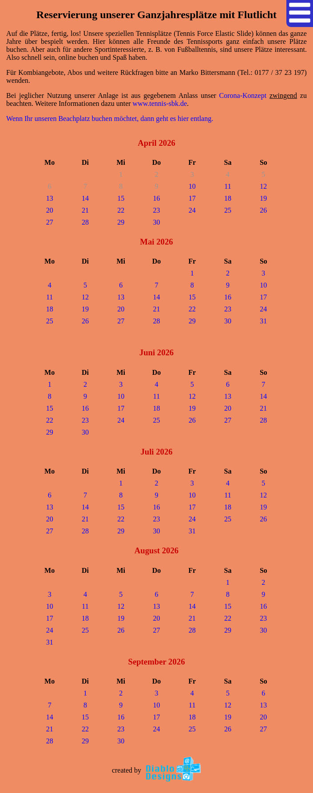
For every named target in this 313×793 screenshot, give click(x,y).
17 (192, 198)
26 (263, 210)
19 (263, 198)
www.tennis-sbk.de (160, 103)
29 (120, 222)
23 (156, 210)
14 (85, 198)
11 (227, 186)
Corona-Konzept (243, 95)
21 (85, 210)
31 (263, 321)
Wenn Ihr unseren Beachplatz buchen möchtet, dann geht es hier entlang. (109, 118)
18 (227, 198)
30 (156, 222)
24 (192, 210)
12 (263, 186)
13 (49, 198)
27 (49, 222)
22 (120, 210)
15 (120, 198)
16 (156, 198)
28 (85, 222)
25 (227, 210)
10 (192, 186)
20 (49, 210)
